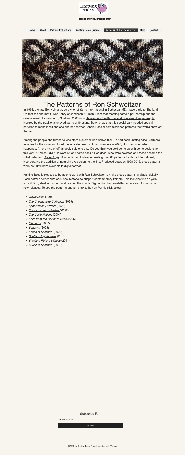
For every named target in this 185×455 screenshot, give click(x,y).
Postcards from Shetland (44, 210)
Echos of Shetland (40, 232)
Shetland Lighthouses (42, 236)
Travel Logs (51, 157)
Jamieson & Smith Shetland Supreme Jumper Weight (120, 118)
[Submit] (90, 425)
